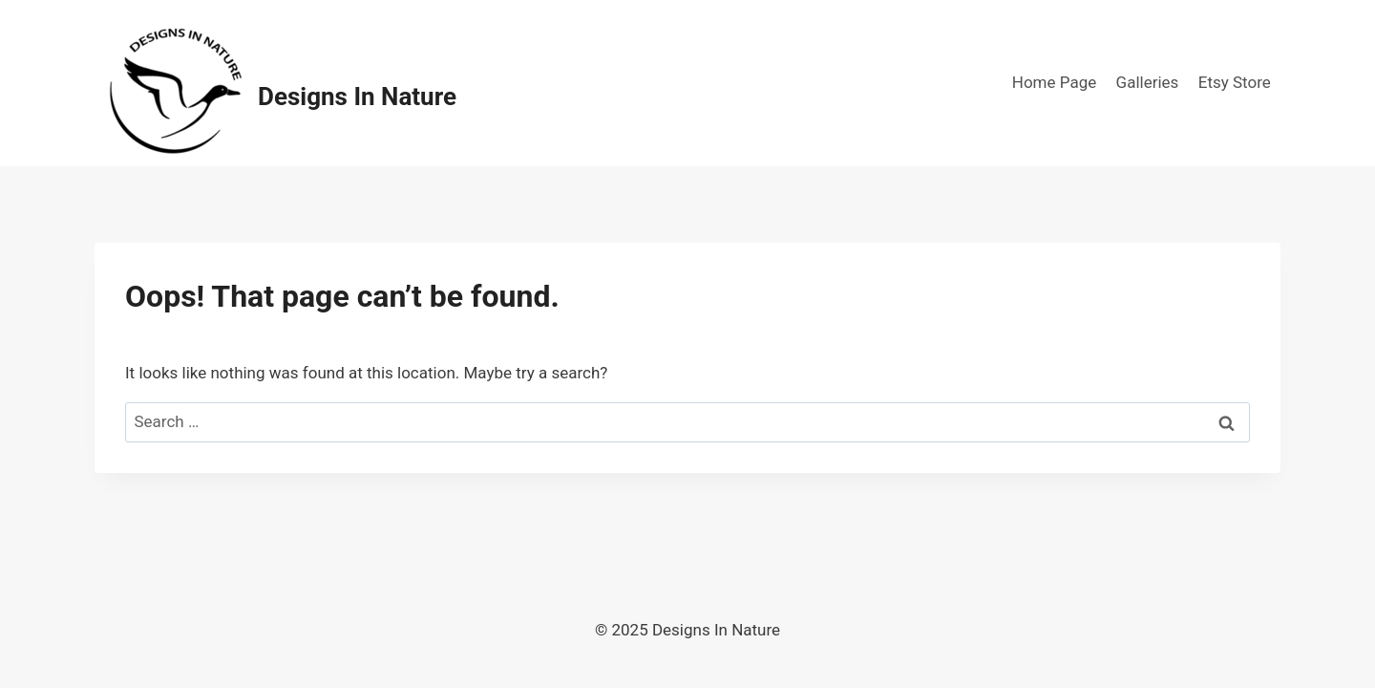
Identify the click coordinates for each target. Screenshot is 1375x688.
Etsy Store (1234, 82)
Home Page (1054, 82)
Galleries (1147, 82)
